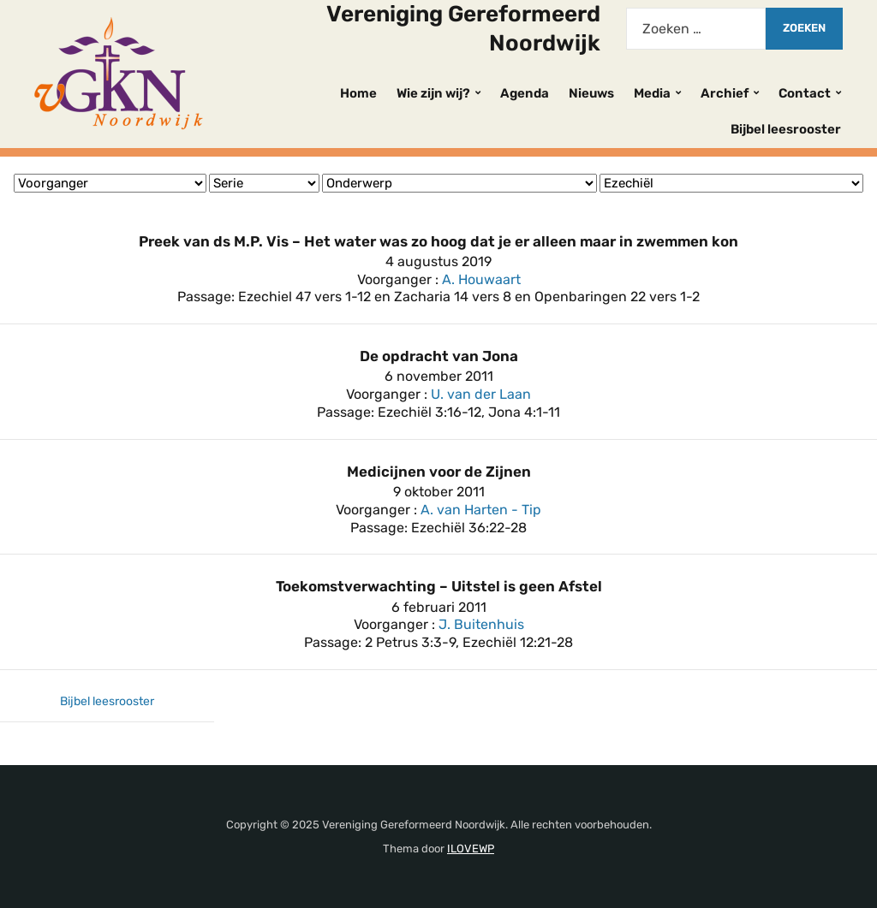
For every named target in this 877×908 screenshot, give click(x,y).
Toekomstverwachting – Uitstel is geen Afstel (439, 586)
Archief (725, 93)
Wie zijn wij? (433, 93)
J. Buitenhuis (481, 624)
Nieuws (591, 93)
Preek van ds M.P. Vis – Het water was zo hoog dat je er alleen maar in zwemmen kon (438, 241)
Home (358, 93)
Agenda (524, 93)
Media (652, 93)
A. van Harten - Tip (481, 509)
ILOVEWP (470, 848)
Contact (805, 93)
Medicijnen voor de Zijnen (439, 471)
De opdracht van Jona (439, 356)
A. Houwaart (481, 279)
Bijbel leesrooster (786, 129)
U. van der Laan (481, 394)
